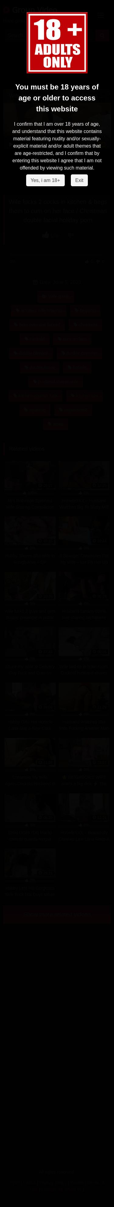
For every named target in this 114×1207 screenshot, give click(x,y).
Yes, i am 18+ (45, 180)
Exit (79, 180)
